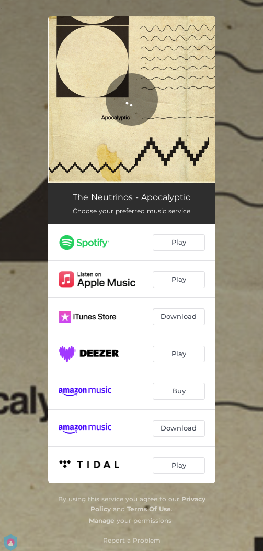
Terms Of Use (149, 509)
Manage (102, 520)
